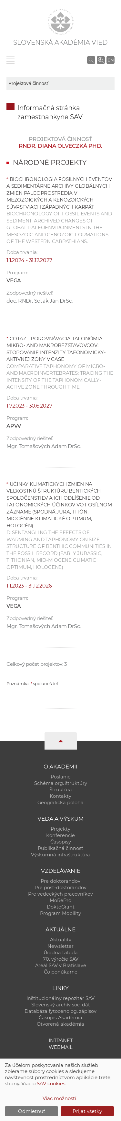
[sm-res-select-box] (60, 83)
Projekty (60, 829)
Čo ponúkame (60, 972)
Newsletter (60, 946)
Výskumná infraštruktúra (60, 855)
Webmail (61, 1047)
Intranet (61, 1040)
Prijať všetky (87, 1111)
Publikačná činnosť (60, 848)
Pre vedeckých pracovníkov (60, 894)
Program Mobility (60, 913)
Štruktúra (60, 790)
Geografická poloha (60, 802)
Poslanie (61, 777)
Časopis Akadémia (60, 1018)
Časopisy (60, 842)
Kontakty (60, 796)
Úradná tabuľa (61, 953)
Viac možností (59, 1098)
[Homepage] (61, 22)
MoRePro (60, 900)
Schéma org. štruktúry (60, 783)
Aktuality (60, 940)
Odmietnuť (31, 1111)
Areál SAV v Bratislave (60, 965)
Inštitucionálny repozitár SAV (60, 998)
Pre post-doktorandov (60, 887)
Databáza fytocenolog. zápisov (60, 1011)
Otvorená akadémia (60, 1024)
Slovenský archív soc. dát (60, 1005)
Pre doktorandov (60, 881)
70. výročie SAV (60, 959)
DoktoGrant (61, 907)
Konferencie (60, 835)
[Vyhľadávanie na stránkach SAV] (91, 59)
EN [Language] (110, 59)
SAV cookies (51, 1083)
